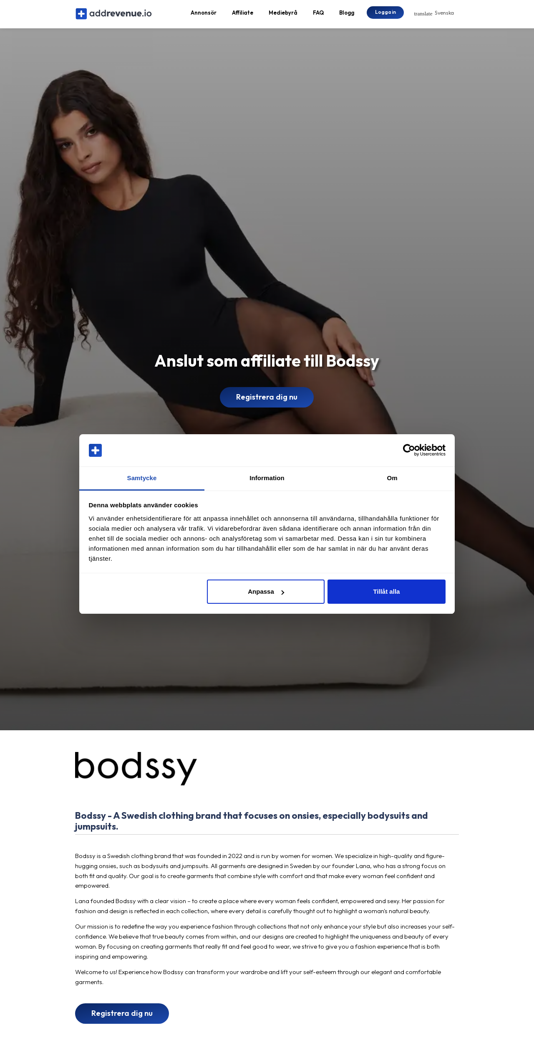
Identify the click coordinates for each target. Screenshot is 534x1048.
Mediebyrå (283, 15)
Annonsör (204, 15)
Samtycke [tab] (142, 477)
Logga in (385, 14)
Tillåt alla (386, 591)
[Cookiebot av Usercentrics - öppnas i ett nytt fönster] (409, 450)
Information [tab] (267, 477)
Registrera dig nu (266, 402)
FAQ (318, 15)
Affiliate (242, 15)
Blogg (346, 15)
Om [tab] (392, 477)
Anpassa (266, 591)
